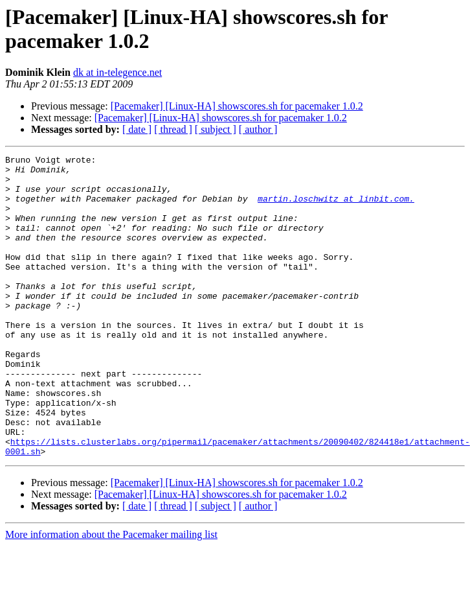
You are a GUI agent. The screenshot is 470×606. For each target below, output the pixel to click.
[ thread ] (173, 129)
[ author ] (258, 129)
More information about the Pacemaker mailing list (111, 594)
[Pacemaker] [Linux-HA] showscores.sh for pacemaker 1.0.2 (237, 105)
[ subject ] (215, 129)
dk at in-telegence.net (117, 72)
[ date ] (136, 129)
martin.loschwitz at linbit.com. (336, 208)
